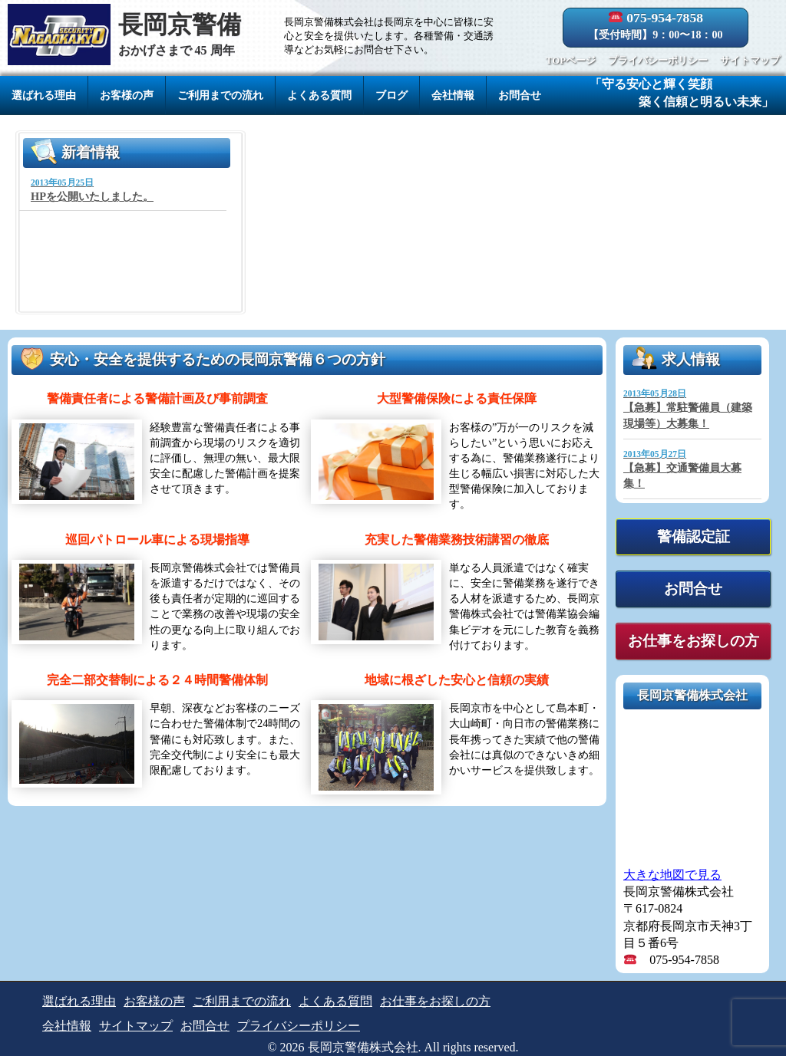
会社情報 (452, 95)
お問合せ (519, 95)
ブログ (391, 95)
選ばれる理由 (44, 95)
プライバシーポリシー (658, 60)
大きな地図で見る (672, 874)
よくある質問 (319, 95)
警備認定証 (693, 536)
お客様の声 (127, 95)
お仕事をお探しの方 (693, 641)
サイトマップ (750, 60)
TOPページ (571, 60)
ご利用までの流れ (220, 95)
